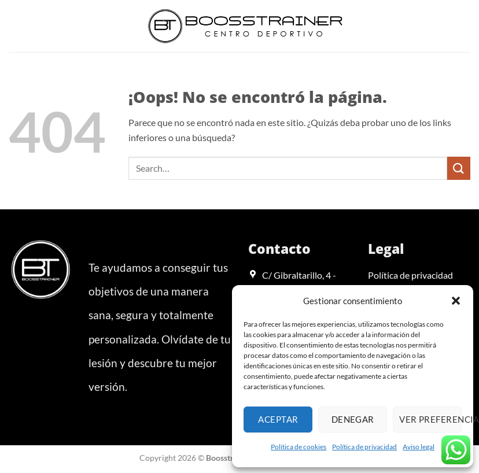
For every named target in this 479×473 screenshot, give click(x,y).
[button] (456, 300)
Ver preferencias (430, 419)
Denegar (352, 419)
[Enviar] (458, 168)
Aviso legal (418, 446)
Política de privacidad (364, 446)
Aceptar (278, 419)
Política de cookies (298, 446)
